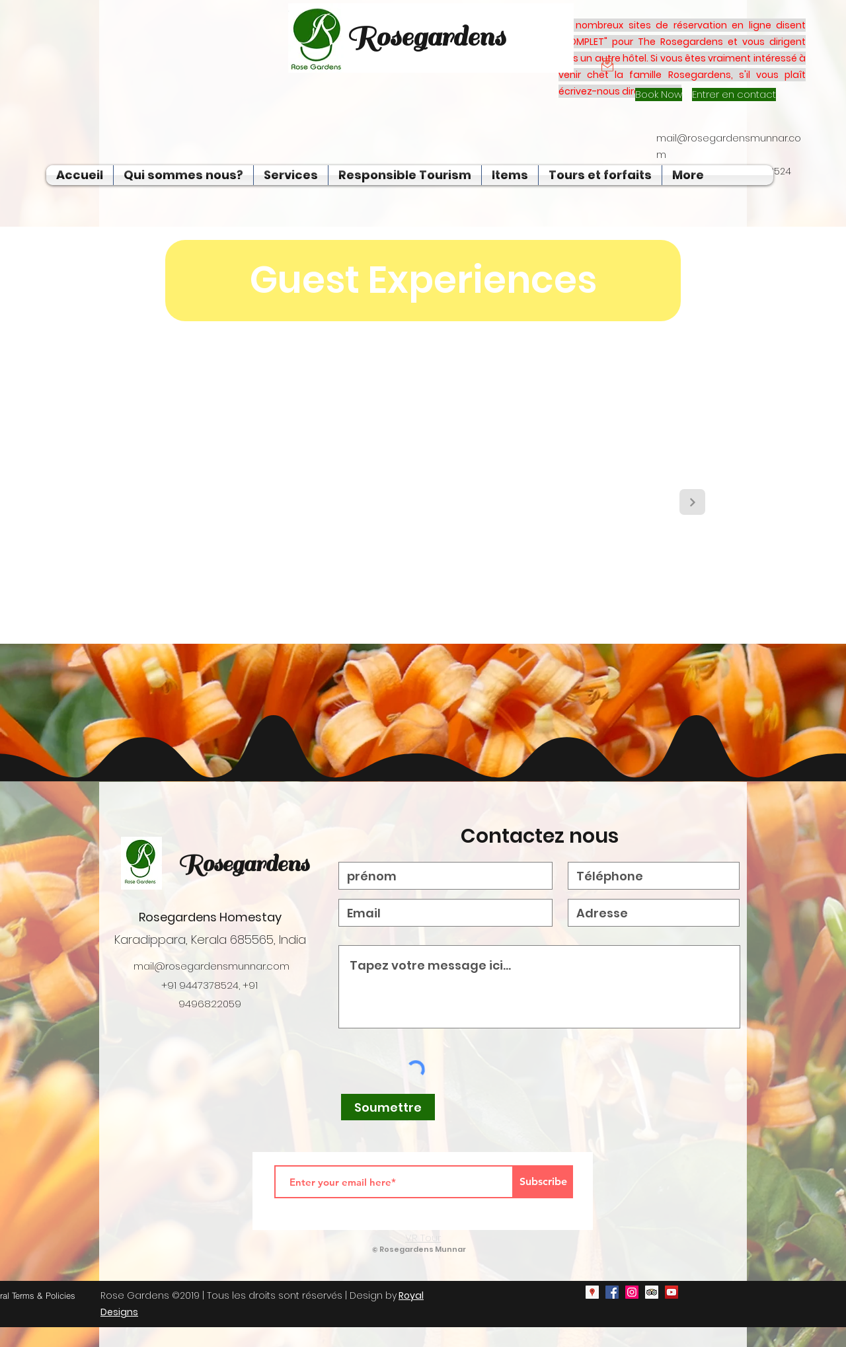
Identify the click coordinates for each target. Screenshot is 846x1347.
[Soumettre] (388, 1107)
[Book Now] (658, 94)
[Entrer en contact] (734, 94)
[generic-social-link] (651, 1292)
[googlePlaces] (592, 1292)
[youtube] (671, 1292)
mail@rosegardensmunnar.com (211, 966)
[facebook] (612, 1292)
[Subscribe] (543, 1181)
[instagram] (631, 1292)
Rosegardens (243, 863)
